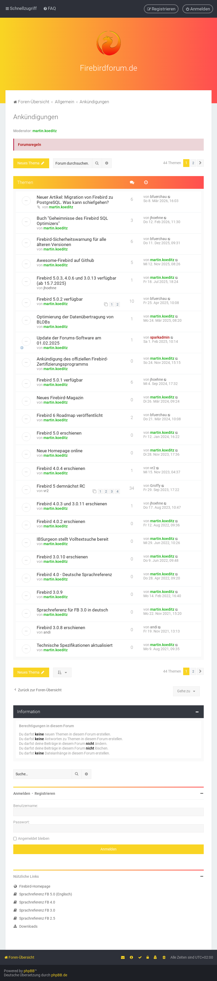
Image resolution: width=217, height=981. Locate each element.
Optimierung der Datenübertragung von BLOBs (75, 318)
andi (46, 631)
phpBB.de (59, 975)
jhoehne (156, 217)
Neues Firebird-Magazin (60, 396)
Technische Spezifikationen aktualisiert (75, 644)
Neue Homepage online (59, 449)
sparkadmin (160, 336)
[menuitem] (49, 8)
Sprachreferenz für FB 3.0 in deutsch (72, 608)
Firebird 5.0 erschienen (59, 432)
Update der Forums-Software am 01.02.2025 (69, 339)
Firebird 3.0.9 (50, 591)
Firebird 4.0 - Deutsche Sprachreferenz (74, 573)
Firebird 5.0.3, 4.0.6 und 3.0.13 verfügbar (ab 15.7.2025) (76, 279)
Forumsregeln (29, 144)
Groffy (155, 484)
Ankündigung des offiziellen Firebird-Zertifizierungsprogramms (72, 360)
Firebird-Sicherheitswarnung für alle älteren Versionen (71, 241)
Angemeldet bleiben (33, 837)
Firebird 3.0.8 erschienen (61, 626)
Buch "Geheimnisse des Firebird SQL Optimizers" (72, 220)
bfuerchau (158, 195)
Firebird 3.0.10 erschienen (62, 555)
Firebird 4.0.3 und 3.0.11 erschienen (72, 502)
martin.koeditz (45, 130)
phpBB (29, 971)
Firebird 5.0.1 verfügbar (60, 379)
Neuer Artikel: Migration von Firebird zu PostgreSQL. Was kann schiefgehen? (75, 198)
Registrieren (45, 792)
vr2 (152, 467)
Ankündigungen (35, 116)
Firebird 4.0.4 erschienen (61, 467)
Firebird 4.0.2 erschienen (61, 520)
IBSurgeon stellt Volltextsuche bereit (72, 538)
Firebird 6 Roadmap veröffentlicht (70, 414)
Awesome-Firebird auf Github (65, 259)
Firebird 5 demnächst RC (61, 485)
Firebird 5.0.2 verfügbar (60, 298)
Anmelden (21, 792)
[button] (200, 162)
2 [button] (193, 162)
